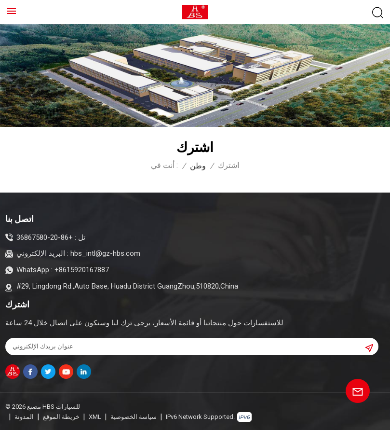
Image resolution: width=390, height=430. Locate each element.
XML (95, 416)
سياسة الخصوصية (133, 416)
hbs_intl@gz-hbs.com (105, 253)
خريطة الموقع (61, 416)
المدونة (24, 416)
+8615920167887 (81, 269)
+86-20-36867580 (44, 237)
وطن (198, 165)
